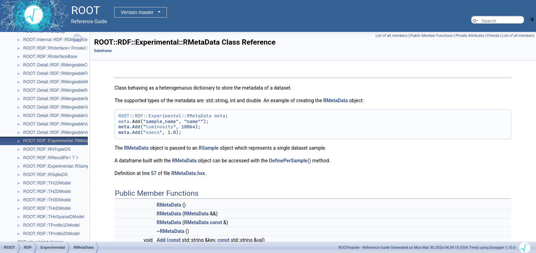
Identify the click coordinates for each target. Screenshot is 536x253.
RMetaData (335, 100)
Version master (137, 12)
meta (219, 116)
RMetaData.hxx (188, 173)
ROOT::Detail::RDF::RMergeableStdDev (60, 98)
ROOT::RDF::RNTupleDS (47, 149)
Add (161, 240)
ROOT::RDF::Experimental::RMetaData (60, 140)
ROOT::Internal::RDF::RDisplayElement (60, 39)
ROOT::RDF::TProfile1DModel (51, 225)
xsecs (152, 132)
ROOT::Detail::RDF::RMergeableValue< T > (63, 107)
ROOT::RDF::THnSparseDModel (53, 216)
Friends (493, 35)
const (216, 222)
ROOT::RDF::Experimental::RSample (57, 166)
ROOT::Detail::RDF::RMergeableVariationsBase (67, 132)
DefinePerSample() (290, 160)
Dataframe (103, 50)
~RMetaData (170, 231)
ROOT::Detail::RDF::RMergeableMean (59, 81)
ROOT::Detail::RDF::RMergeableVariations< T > (67, 124)
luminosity (159, 127)
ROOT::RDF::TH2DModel (47, 191)
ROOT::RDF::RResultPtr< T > (50, 157)
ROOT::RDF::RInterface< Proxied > (56, 48)
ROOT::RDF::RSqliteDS (45, 174)
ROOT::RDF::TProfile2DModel (51, 233)
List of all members (391, 35)
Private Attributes (470, 35)
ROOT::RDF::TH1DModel (47, 183)
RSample (208, 148)
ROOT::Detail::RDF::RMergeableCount (59, 65)
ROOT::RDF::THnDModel (47, 208)
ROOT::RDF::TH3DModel (47, 199)
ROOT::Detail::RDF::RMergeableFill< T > (61, 73)
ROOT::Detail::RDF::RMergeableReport (60, 90)
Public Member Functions (431, 35)
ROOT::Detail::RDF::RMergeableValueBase (63, 115)
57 (154, 173)
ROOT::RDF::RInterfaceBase (50, 56)
